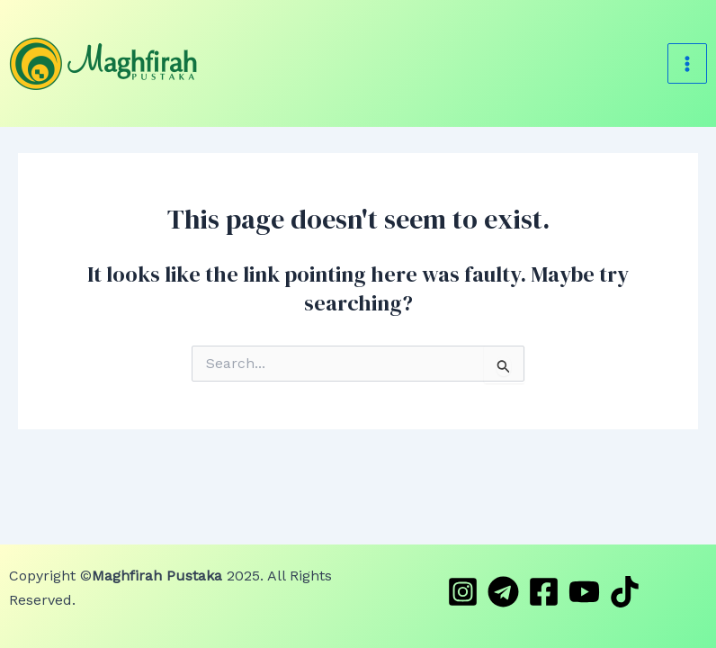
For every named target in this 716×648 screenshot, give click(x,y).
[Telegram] (503, 592)
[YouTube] (584, 592)
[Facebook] (543, 592)
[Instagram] (463, 592)
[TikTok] (624, 592)
